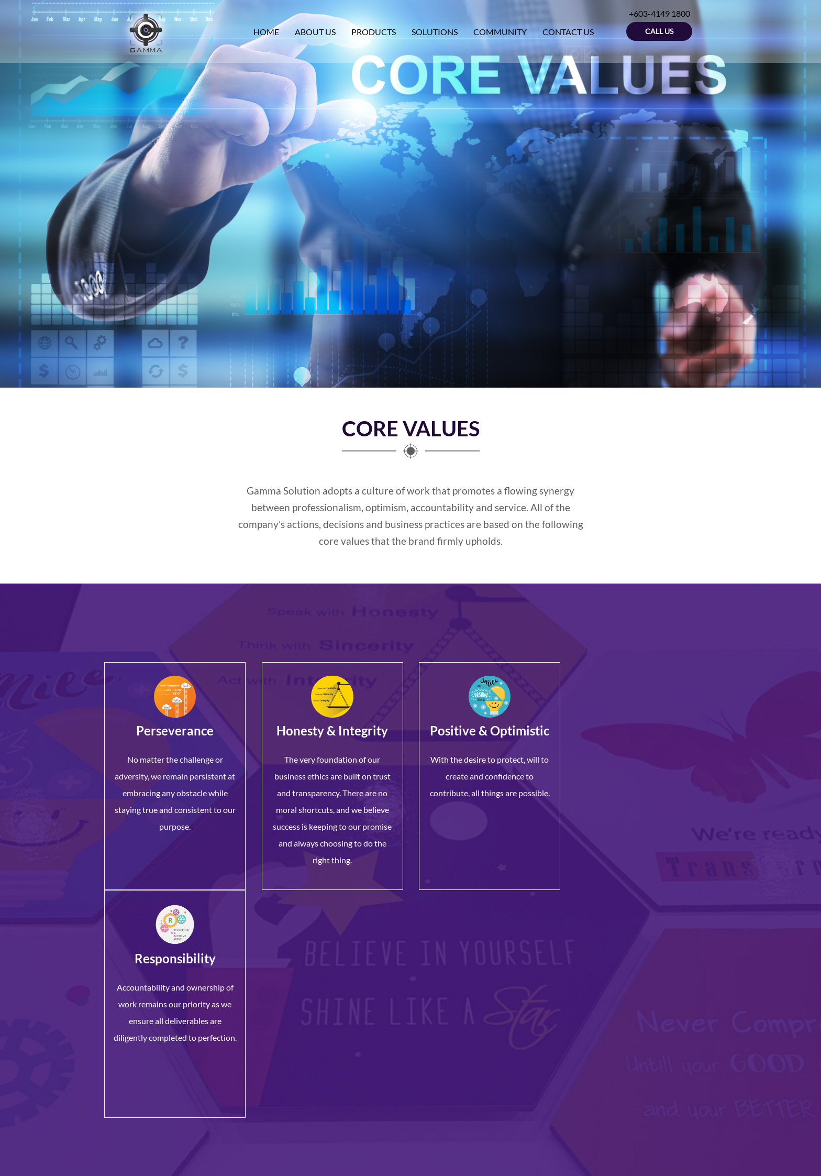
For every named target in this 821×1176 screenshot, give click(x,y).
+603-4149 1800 (156, 1050)
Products (332, 1024)
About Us (333, 1012)
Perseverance (175, 730)
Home (327, 1001)
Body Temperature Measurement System (477, 1041)
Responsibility (646, 730)
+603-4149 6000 (159, 1063)
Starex (429, 1024)
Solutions (333, 1035)
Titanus (432, 1012)
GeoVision (437, 1001)
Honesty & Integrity (332, 730)
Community (337, 1047)
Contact (331, 1058)
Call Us (659, 31)
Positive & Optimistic (489, 730)
